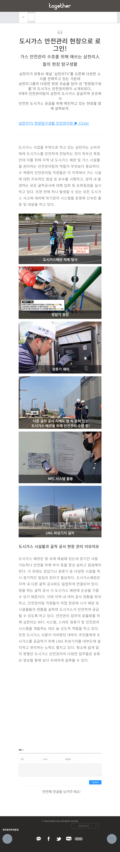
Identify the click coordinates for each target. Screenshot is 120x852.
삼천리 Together (60, 6)
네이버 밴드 (95, 820)
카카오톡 (76, 820)
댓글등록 (95, 782)
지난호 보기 (83, 825)
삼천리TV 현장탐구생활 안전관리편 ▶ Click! (54, 123)
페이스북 (81, 820)
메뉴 (6, 6)
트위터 (85, 820)
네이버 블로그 (90, 820)
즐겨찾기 (114, 6)
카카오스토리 (99, 820)
